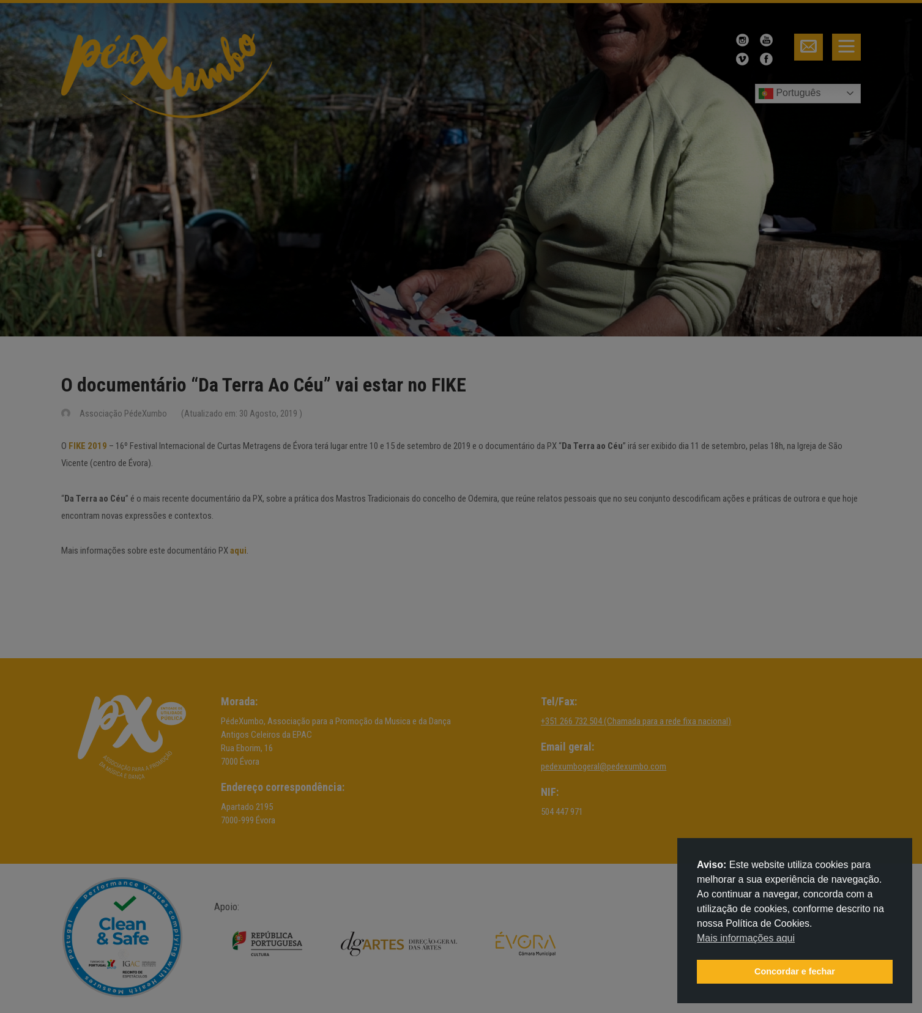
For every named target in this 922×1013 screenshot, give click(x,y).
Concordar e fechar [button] (794, 971)
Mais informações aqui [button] (746, 938)
